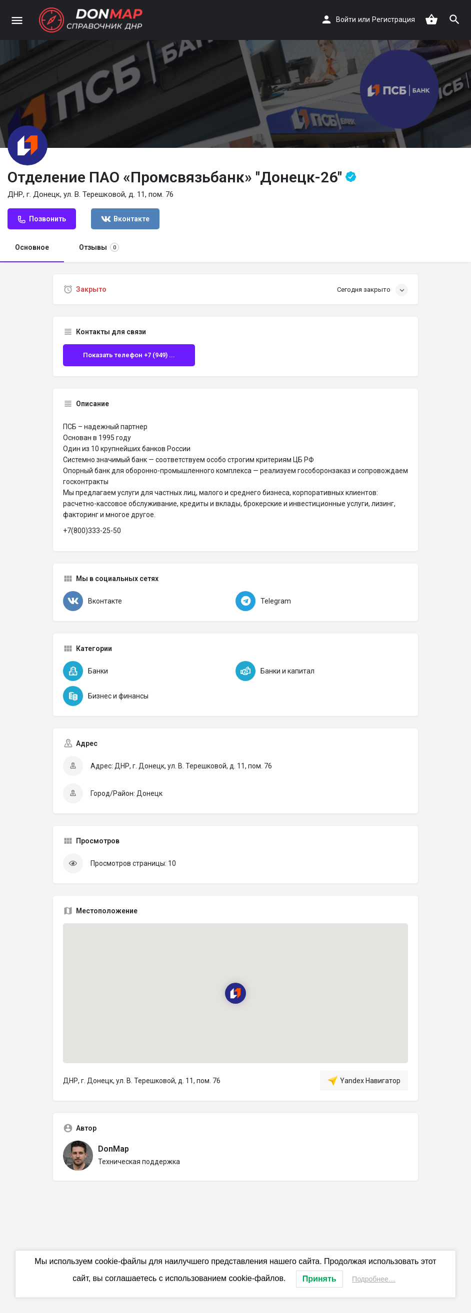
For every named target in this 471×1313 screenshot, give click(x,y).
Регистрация (393, 19)
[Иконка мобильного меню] (17, 20)
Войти (346, 19)
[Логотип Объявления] (28, 145)
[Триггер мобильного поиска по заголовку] (454, 19)
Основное (32, 247)
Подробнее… (374, 1279)
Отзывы (99, 247)
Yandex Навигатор (364, 1081)
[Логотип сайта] (92, 19)
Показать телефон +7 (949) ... (129, 355)
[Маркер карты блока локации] (235, 993)
